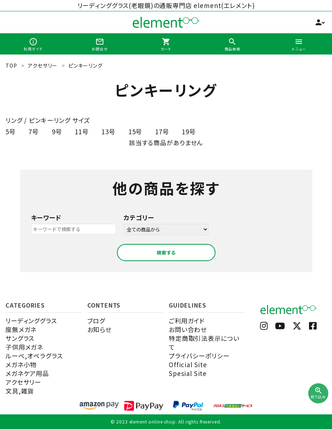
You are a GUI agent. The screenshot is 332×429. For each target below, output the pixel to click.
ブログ (96, 320)
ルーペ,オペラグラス (34, 355)
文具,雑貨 (19, 390)
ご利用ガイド (187, 320)
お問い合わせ (188, 329)
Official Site (188, 364)
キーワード (46, 217)
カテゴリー (138, 217)
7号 (33, 131)
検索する (166, 252)
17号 (162, 131)
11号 (82, 131)
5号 (10, 131)
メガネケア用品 (27, 373)
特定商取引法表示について (204, 342)
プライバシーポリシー (199, 355)
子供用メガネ (24, 346)
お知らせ (99, 329)
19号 (189, 131)
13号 (108, 131)
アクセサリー (23, 382)
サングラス (19, 338)
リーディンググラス (31, 320)
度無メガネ (21, 329)
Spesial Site (188, 373)
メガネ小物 (21, 364)
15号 (135, 131)
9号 (57, 131)
